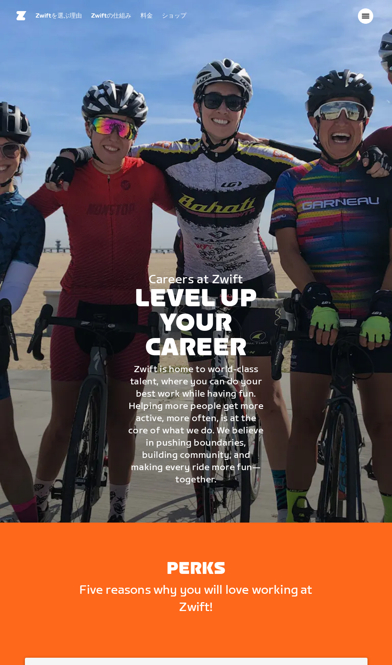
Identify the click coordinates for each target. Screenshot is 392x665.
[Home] (21, 17)
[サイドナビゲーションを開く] (366, 17)
